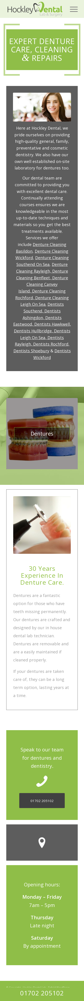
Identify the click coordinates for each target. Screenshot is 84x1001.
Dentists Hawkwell (52, 324)
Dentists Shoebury (31, 350)
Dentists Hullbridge (33, 331)
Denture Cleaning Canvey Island (43, 284)
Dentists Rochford (50, 344)
